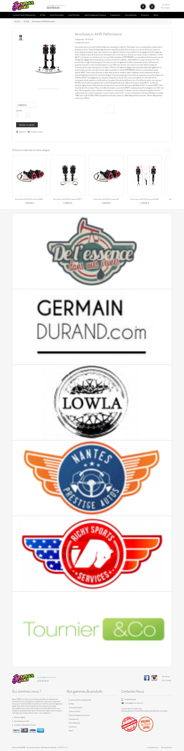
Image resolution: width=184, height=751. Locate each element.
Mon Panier (166, 5)
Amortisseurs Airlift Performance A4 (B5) (144, 199)
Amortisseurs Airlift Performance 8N (106, 199)
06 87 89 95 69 (43, 681)
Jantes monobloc (74, 711)
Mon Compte (165, 8)
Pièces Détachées (74, 723)
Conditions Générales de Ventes (25, 725)
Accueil (17, 21)
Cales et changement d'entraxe (79, 715)
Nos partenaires (166, 747)
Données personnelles (21, 721)
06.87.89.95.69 (53, 7)
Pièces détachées (130, 15)
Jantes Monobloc (74, 15)
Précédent (157, 151)
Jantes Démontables (57, 15)
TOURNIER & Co (62, 747)
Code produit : (80, 39)
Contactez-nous (152, 747)
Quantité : (19, 110)
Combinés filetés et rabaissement (80, 700)
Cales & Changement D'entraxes (95, 15)
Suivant (167, 151)
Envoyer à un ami (37, 132)
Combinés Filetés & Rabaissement (24, 15)
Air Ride (42, 15)
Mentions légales (19, 717)
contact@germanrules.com (56, 5)
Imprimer (22, 132)
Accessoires (145, 15)
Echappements (115, 15)
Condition (78, 42)
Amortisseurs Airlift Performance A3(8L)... (29, 199)
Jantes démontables (75, 707)
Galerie (155, 15)
